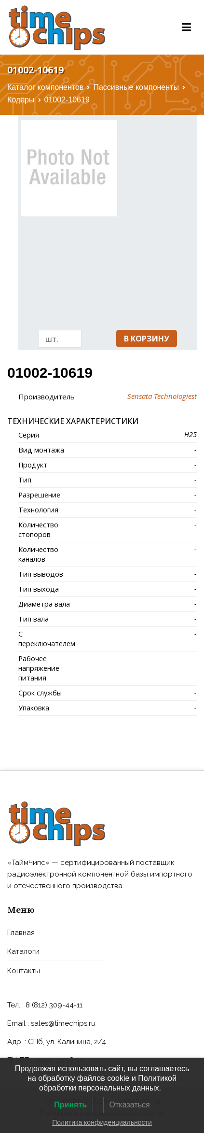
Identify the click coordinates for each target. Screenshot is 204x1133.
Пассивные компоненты (136, 87)
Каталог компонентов (45, 87)
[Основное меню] (186, 27)
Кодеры (21, 100)
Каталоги (23, 951)
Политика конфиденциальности (102, 1122)
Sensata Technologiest (162, 396)
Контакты (23, 970)
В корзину (146, 338)
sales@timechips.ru (63, 1023)
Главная (21, 932)
